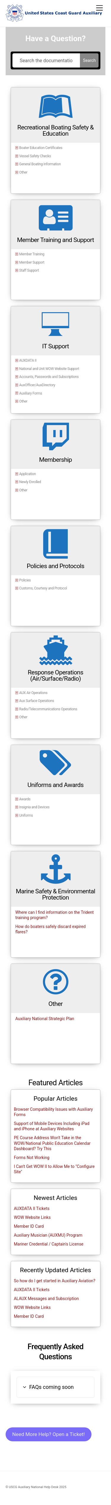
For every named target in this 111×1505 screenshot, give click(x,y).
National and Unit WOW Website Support (49, 369)
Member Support (31, 262)
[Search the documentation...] (46, 60)
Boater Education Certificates (40, 148)
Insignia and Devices (34, 807)
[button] (55, 1387)
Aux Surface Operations (36, 701)
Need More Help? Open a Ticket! (48, 1434)
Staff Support (29, 270)
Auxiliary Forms (30, 393)
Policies (25, 580)
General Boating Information (40, 164)
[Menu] (99, 8)
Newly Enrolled (30, 482)
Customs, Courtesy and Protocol (43, 588)
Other (23, 172)
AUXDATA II (27, 360)
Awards (24, 799)
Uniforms (26, 815)
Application (27, 474)
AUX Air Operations (33, 693)
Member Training (31, 254)
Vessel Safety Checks (35, 156)
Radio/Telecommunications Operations (48, 709)
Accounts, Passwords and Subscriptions (49, 377)
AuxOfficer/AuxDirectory (37, 385)
